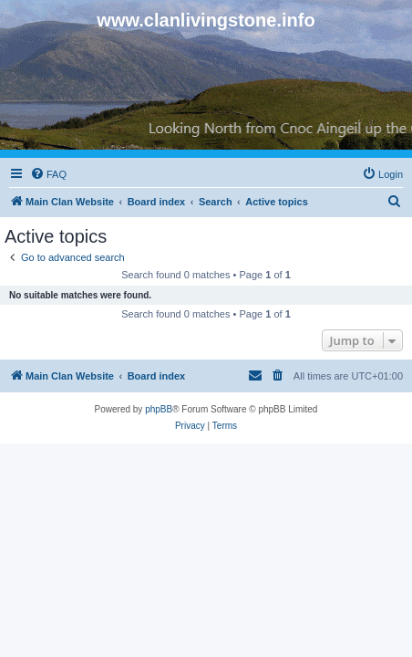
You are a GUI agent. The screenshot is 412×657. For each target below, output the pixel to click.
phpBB (158, 409)
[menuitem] (48, 174)
